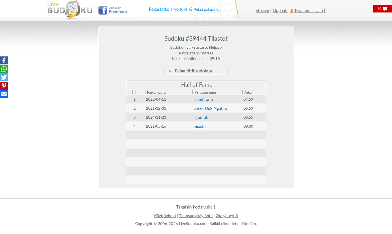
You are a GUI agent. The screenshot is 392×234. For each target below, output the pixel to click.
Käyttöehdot (165, 215)
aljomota (202, 117)
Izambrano (203, 99)
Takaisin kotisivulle (194, 207)
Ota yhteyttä (227, 215)
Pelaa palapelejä (208, 9)
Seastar (200, 126)
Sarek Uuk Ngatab (210, 108)
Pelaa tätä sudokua (190, 70)
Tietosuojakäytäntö (196, 215)
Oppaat (280, 10)
